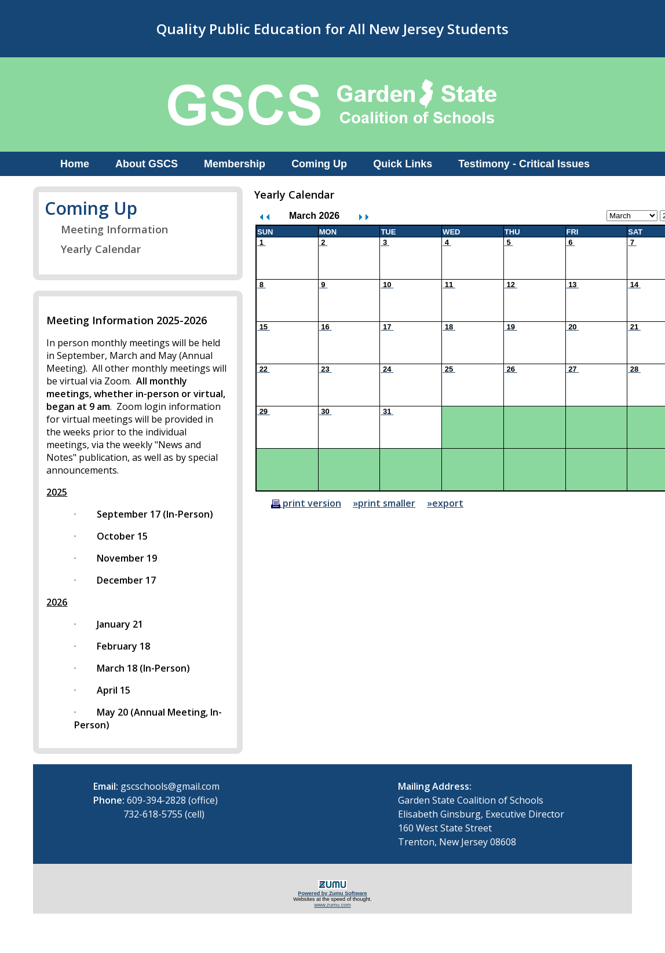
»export (445, 503)
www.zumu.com (332, 905)
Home (74, 164)
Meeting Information (107, 229)
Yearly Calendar (93, 249)
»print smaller (384, 503)
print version (306, 503)
